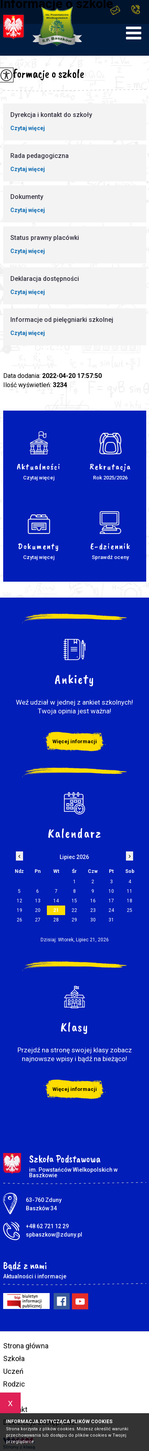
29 (74, 920)
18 (129, 901)
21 (56, 910)
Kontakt (15, 1409)
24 (111, 910)
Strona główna (25, 1346)
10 (111, 891)
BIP (8, 1397)
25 (129, 910)
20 (38, 910)
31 (111, 920)
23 (93, 910)
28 (56, 920)
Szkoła (14, 1358)
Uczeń (13, 1371)
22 (74, 910)
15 (74, 901)
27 (38, 920)
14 (56, 901)
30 (93, 920)
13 (38, 901)
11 (129, 891)
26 (19, 920)
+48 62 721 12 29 (136, 9)
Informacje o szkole (43, 73)
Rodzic (14, 1384)
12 (19, 901)
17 (111, 901)
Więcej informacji (74, 741)
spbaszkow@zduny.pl (115, 10)
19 (19, 910)
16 (93, 901)
